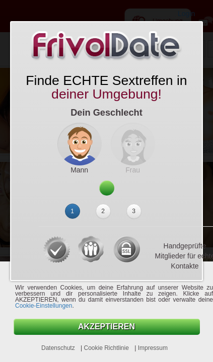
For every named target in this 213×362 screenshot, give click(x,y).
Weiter (106, 187)
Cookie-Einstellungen (43, 305)
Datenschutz (59, 347)
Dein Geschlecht (106, 112)
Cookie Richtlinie (107, 347)
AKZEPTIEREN (106, 326)
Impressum (153, 347)
